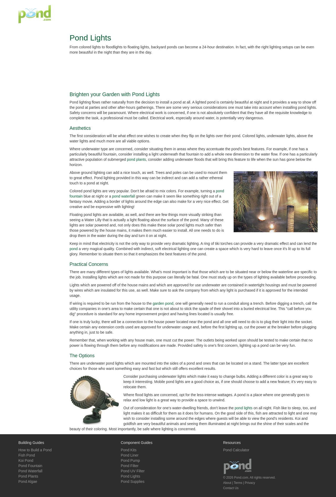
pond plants (136, 159)
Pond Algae (27, 481)
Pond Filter (130, 466)
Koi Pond (25, 460)
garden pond (163, 303)
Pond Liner (130, 455)
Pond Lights (130, 476)
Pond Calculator (236, 450)
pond (74, 249)
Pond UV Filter (133, 471)
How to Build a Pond (35, 450)
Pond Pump (130, 460)
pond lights (244, 408)
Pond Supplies (132, 481)
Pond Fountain (30, 466)
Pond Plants (28, 476)
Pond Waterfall (30, 471)
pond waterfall (123, 196)
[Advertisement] (222, 14)
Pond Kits (128, 450)
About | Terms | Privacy (239, 483)
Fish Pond (26, 455)
